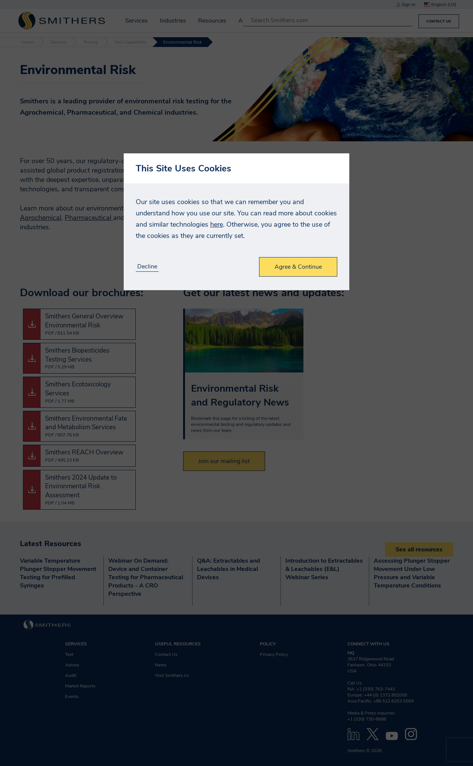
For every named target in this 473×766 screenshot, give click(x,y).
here (216, 224)
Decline (147, 267)
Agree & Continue (298, 267)
